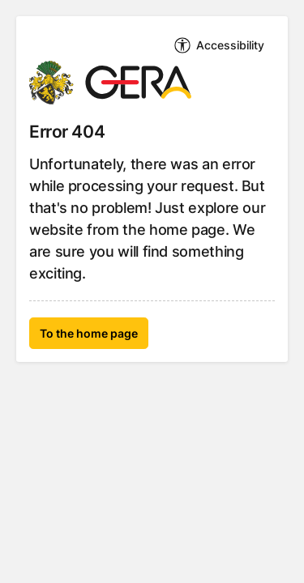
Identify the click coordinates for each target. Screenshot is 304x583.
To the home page (89, 333)
